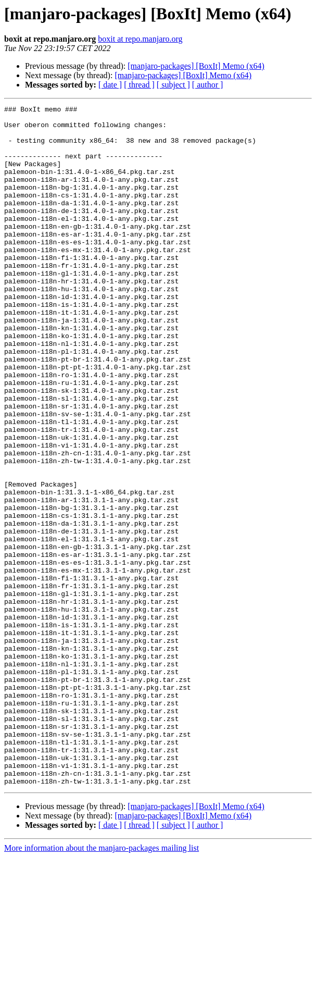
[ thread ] (139, 84)
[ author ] (207, 84)
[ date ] (110, 84)
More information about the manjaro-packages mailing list (101, 983)
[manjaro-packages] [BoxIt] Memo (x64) (196, 65)
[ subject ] (173, 84)
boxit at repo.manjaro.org (140, 38)
